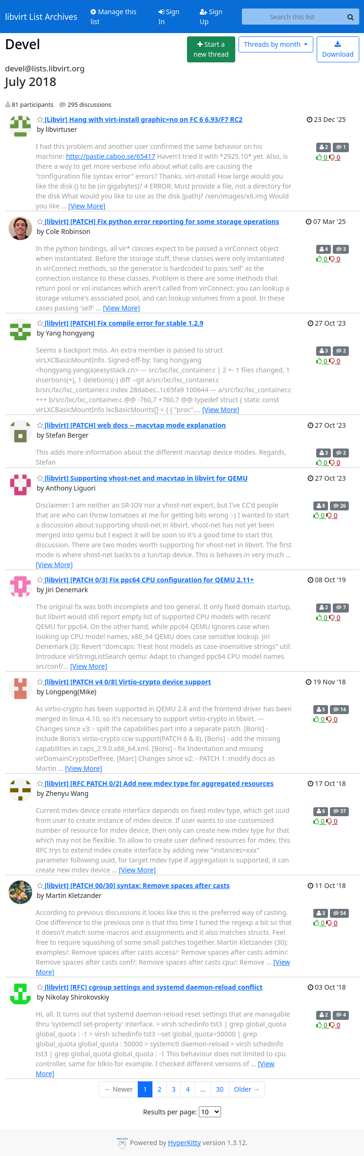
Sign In (169, 16)
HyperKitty (184, 1142)
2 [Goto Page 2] (159, 1089)
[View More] (86, 205)
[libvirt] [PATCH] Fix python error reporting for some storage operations (158, 221)
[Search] (350, 17)
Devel (22, 44)
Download (338, 50)
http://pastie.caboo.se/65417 (110, 156)
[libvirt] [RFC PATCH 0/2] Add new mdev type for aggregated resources (155, 783)
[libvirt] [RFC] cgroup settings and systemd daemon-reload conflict (150, 987)
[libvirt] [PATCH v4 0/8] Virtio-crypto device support (124, 681)
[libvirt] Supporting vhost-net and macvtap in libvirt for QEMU (142, 478)
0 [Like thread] (322, 157)
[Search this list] (292, 17)
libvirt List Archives (41, 16)
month (273, 44)
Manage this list (113, 16)
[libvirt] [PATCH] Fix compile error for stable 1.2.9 (120, 323)
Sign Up (211, 16)
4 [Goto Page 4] (188, 1089)
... (202, 1089)
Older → (246, 1089)
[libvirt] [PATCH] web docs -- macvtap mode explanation (131, 425)
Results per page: (170, 1111)
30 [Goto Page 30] (219, 1089)
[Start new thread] (211, 49)
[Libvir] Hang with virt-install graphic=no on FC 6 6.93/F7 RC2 (140, 119)
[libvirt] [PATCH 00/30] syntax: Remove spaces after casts (133, 885)
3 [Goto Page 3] (174, 1089)
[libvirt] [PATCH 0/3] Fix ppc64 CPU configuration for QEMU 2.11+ (145, 579)
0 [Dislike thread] (334, 157)
